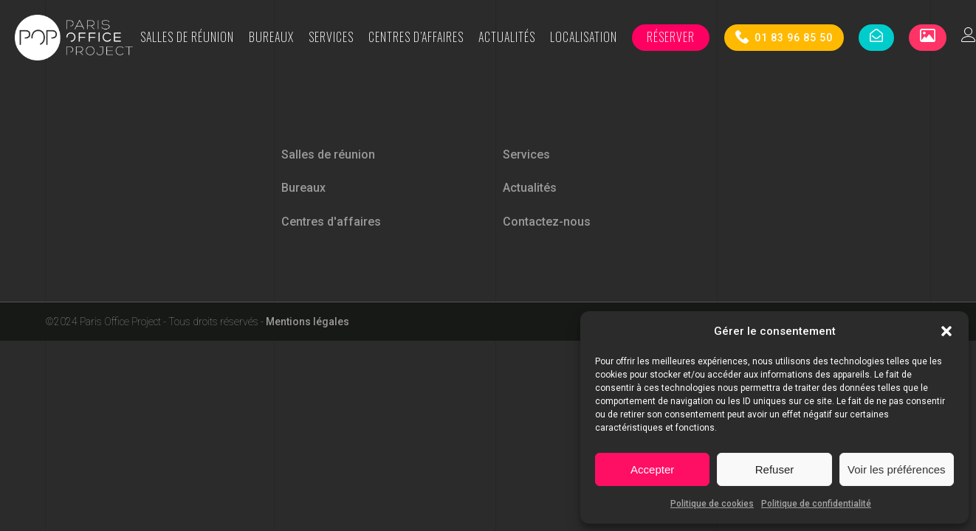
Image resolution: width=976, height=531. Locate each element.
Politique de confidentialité (816, 504)
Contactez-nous (547, 222)
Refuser (774, 469)
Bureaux (271, 37)
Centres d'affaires (331, 222)
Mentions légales (307, 321)
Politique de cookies (712, 504)
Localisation (583, 37)
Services (331, 37)
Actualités (506, 37)
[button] (946, 331)
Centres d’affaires (416, 37)
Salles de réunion (187, 37)
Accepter (652, 469)
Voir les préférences (897, 469)
